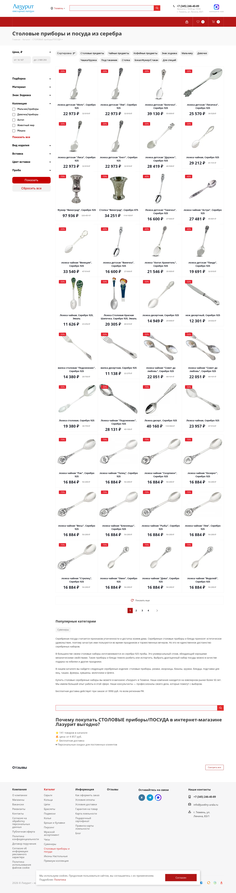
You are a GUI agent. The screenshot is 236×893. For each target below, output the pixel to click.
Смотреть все (214, 767)
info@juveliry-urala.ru (206, 804)
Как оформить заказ (87, 795)
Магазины (18, 799)
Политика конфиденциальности (25, 837)
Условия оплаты (85, 799)
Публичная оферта (23, 831)
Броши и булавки (54, 822)
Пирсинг (49, 827)
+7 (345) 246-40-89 (188, 6)
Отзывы (112, 789)
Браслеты (49, 809)
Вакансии (18, 804)
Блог (78, 833)
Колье (47, 818)
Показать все (21, 137)
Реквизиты (18, 809)
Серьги (48, 795)
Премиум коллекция (56, 860)
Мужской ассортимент (51, 833)
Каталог (49, 789)
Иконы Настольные (56, 856)
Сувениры (63, 629)
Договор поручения (24, 843)
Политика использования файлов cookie (21, 864)
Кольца (48, 799)
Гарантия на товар (86, 809)
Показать (31, 180)
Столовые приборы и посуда (57, 850)
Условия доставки (86, 804)
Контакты (18, 813)
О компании (19, 795)
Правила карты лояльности (84, 827)
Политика (60, 879)
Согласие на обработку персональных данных (21, 822)
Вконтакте (141, 797)
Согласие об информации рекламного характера (20, 853)
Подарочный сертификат (83, 819)
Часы (47, 839)
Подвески (50, 813)
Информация (84, 789)
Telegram (150, 797)
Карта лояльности (86, 813)
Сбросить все (31, 188)
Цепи (47, 804)
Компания (19, 789)
